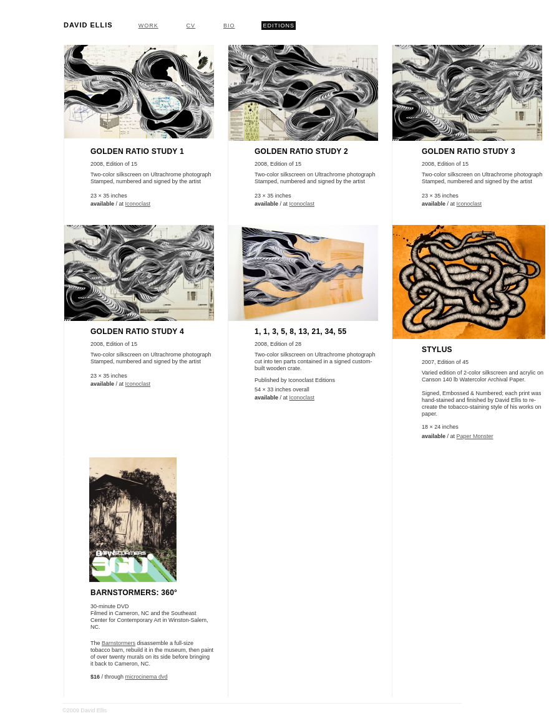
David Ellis (88, 25)
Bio (229, 25)
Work (148, 25)
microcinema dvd (146, 677)
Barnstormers (118, 643)
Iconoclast (138, 204)
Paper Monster (475, 436)
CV (191, 25)
